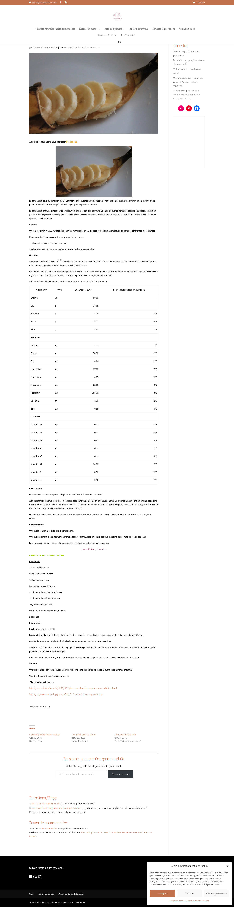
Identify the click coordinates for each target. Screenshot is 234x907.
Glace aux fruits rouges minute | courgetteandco (56, 808)
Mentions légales (46, 894)
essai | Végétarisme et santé (45, 803)
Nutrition (78, 47)
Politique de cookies (177, 901)
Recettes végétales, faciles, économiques (55, 29)
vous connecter (49, 828)
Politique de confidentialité (198, 901)
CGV (31, 894)
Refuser (190, 893)
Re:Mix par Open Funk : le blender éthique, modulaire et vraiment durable (187, 94)
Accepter (163, 893)
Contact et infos (187, 29)
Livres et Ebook (106, 35)
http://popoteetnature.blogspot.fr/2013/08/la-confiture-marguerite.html (66, 694)
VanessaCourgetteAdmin (45, 47)
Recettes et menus (88, 29)
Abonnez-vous (120, 774)
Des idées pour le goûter (84, 734)
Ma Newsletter (128, 35)
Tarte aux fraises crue (125, 734)
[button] (227, 866)
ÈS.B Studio (80, 902)
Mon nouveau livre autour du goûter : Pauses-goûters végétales (188, 82)
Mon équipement (113, 29)
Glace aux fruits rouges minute (44, 734)
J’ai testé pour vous (138, 29)
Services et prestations (163, 29)
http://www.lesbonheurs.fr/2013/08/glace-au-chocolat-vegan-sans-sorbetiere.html (73, 688)
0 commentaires (93, 47)
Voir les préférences (216, 893)
